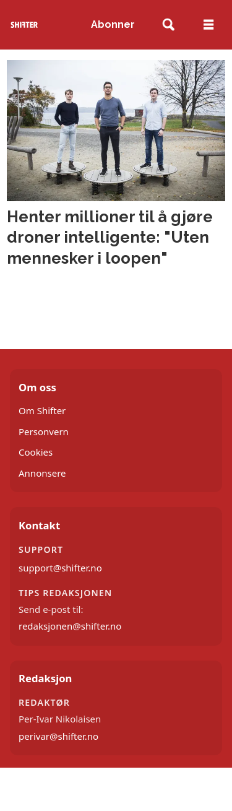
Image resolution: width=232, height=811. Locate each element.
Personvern (44, 431)
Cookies (36, 452)
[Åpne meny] (208, 25)
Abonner (113, 24)
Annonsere (42, 473)
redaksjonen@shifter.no (70, 626)
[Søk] (169, 25)
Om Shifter (42, 410)
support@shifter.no (60, 568)
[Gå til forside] (24, 24)
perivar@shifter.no (58, 736)
